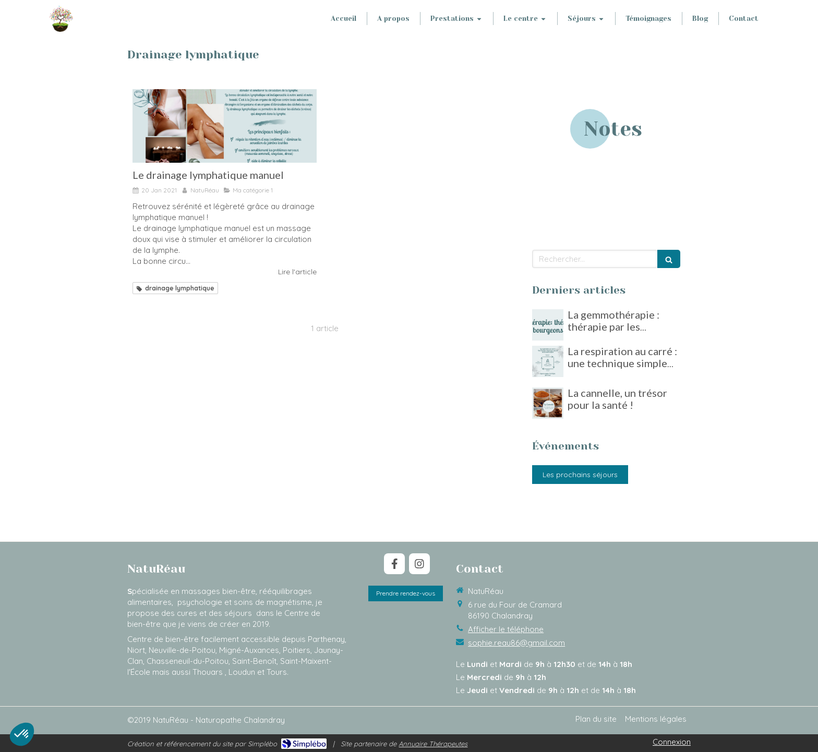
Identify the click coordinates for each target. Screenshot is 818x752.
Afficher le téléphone (506, 629)
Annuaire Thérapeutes (433, 743)
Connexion (672, 742)
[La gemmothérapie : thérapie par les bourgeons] (547, 325)
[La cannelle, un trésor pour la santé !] (547, 403)
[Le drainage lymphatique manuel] (225, 126)
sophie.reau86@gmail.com (516, 643)
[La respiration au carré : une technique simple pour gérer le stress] (547, 361)
